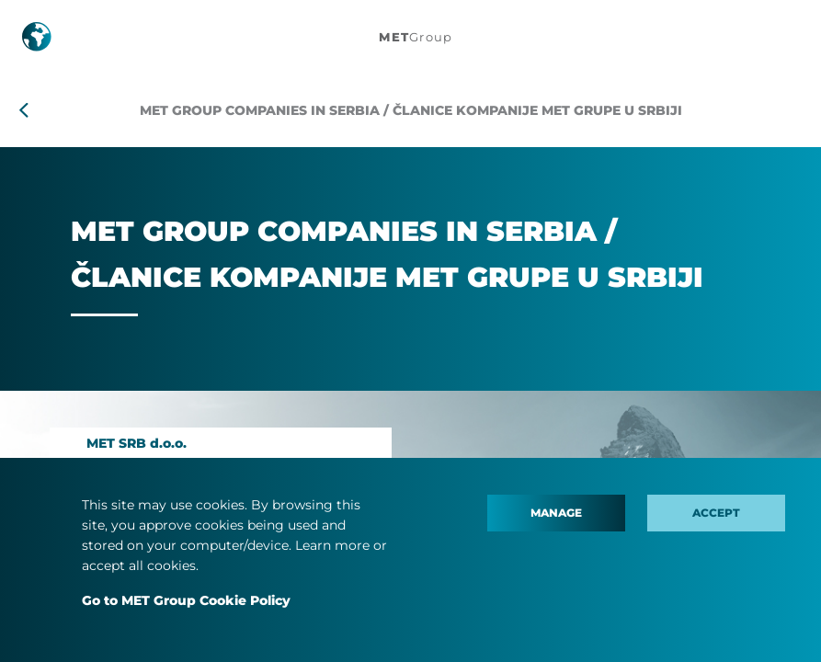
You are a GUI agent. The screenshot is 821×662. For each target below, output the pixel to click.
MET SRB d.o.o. (136, 443)
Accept (716, 512)
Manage (556, 512)
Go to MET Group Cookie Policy (186, 600)
